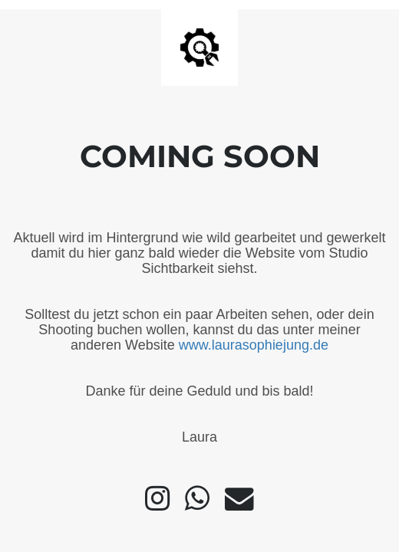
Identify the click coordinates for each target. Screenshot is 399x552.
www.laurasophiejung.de (253, 345)
